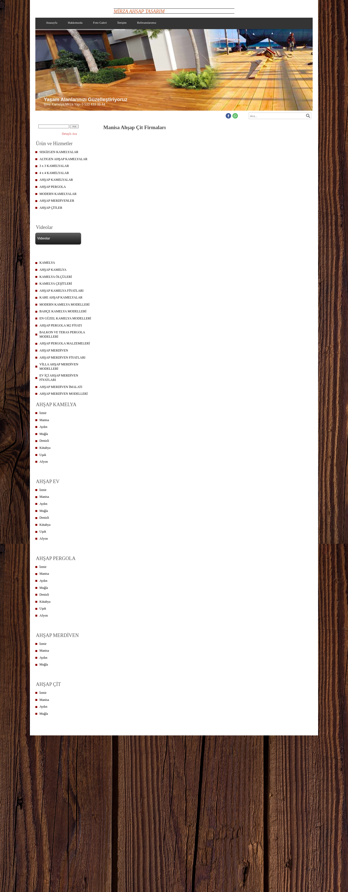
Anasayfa (51, 22)
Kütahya (45, 448)
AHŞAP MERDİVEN (53, 350)
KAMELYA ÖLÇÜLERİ (55, 277)
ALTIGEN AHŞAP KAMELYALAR (63, 159)
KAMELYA (47, 263)
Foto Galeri (100, 22)
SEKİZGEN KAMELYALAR (58, 152)
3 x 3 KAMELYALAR (54, 166)
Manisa (44, 420)
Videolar (43, 238)
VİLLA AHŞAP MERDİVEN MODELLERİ (58, 366)
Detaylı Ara (69, 134)
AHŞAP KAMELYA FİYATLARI (61, 291)
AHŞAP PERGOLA (52, 187)
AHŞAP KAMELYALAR (56, 180)
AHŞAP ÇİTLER (50, 208)
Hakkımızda (75, 22)
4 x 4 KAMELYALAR (54, 173)
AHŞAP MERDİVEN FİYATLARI (62, 357)
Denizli (44, 441)
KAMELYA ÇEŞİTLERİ (55, 283)
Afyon (43, 462)
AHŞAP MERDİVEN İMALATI (60, 387)
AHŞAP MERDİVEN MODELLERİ (63, 394)
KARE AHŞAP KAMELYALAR (60, 297)
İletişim (122, 22)
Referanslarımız (146, 22)
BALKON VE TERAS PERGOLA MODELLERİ (62, 334)
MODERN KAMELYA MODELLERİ (64, 304)
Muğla (43, 434)
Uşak (42, 455)
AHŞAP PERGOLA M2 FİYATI (60, 325)
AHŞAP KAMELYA (52, 270)
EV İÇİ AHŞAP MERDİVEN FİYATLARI (58, 378)
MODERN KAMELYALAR (57, 194)
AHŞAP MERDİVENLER (56, 201)
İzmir (42, 413)
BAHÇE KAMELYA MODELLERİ (62, 311)
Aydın (43, 427)
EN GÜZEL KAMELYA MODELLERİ (65, 318)
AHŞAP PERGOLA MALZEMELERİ (64, 343)
